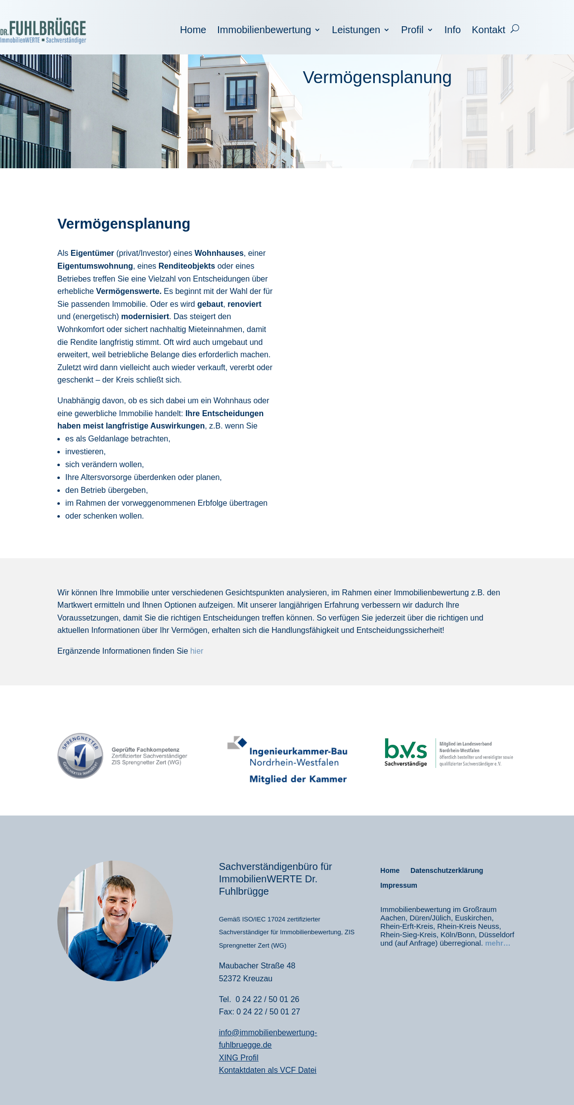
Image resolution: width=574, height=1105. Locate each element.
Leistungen (356, 30)
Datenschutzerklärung (446, 870)
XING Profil (239, 1058)
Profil (412, 30)
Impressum (398, 885)
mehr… (498, 943)
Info (452, 30)
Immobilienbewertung (264, 30)
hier (197, 651)
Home (193, 30)
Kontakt (488, 30)
